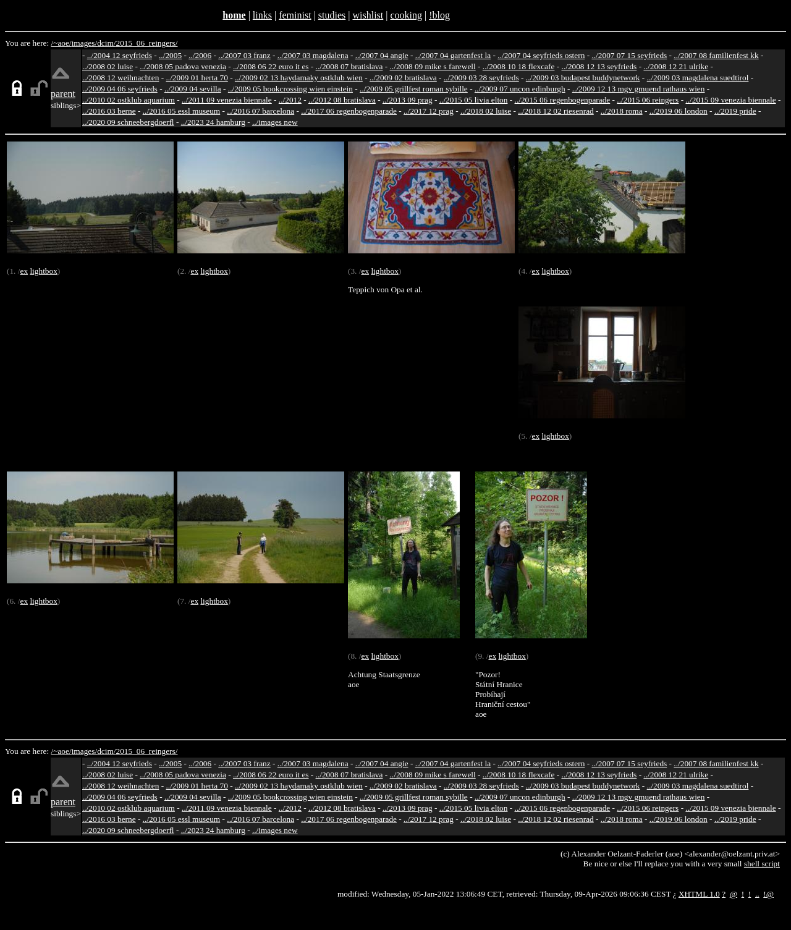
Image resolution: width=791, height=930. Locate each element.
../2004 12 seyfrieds (119, 55)
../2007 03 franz (244, 55)
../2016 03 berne (109, 111)
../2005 (170, 55)
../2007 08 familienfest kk (716, 55)
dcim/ (106, 43)
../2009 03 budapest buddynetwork (583, 77)
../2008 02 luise (107, 66)
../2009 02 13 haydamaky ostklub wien (299, 77)
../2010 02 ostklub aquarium (128, 99)
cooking (406, 15)
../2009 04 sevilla (192, 88)
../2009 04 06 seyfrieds (120, 88)
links (262, 15)
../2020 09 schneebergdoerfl (128, 122)
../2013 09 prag (408, 99)
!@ (768, 893)
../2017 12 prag (429, 111)
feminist (295, 15)
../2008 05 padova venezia (183, 66)
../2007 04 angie (381, 55)
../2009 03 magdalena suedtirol (698, 77)
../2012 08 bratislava (342, 99)
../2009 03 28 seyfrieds (481, 77)
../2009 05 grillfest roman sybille (414, 88)
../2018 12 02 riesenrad (556, 111)
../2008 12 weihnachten (120, 77)
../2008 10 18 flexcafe (519, 66)
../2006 (199, 55)
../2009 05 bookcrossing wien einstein (290, 88)
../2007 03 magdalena (313, 55)
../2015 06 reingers (648, 99)
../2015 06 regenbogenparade (563, 99)
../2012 (290, 99)
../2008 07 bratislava (349, 66)
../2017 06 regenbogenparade (349, 111)
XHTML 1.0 (699, 893)
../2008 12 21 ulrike (675, 66)
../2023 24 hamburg (213, 122)
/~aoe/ (61, 43)
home (233, 15)
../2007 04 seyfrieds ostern (541, 55)
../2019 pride (735, 111)
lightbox (43, 271)
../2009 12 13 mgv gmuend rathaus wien (638, 88)
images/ (84, 43)
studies (331, 15)
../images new (275, 122)
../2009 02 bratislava (403, 77)
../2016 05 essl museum (182, 111)
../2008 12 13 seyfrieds (599, 66)
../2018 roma (622, 111)
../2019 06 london (678, 111)
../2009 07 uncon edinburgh (520, 88)
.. (757, 893)
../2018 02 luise (485, 111)
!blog (439, 15)
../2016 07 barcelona (260, 111)
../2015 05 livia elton (473, 99)
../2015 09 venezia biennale (730, 99)
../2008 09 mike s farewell (433, 66)
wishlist (367, 15)
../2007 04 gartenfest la (453, 55)
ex (24, 271)
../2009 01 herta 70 (196, 77)
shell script (762, 863)
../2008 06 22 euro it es (271, 66)
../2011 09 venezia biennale (227, 99)
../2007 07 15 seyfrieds (629, 55)
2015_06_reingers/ (146, 43)
